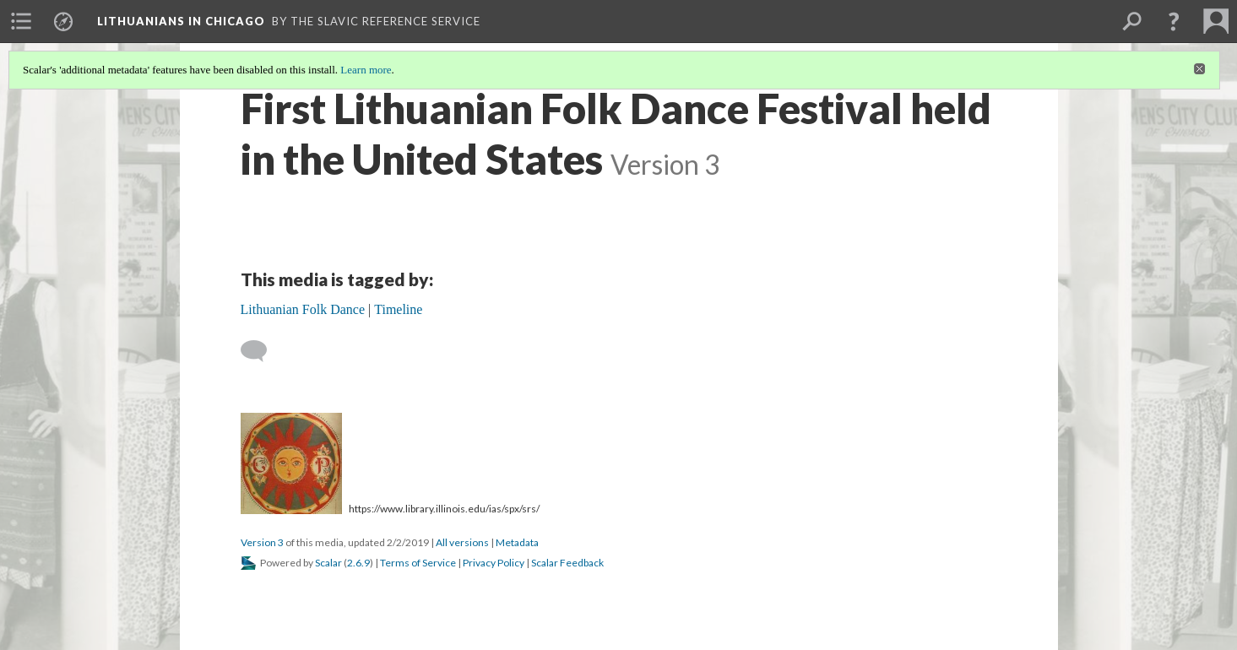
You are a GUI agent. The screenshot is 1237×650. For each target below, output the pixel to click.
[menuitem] (21, 21)
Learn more (365, 69)
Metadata (517, 542)
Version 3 (262, 542)
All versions (462, 542)
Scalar (328, 562)
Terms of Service (418, 562)
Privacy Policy (493, 562)
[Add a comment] (261, 351)
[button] (1174, 21)
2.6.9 (358, 562)
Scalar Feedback (567, 562)
